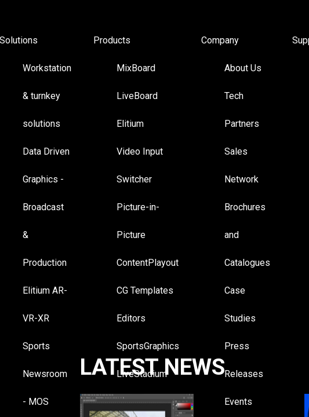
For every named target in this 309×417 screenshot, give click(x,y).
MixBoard (136, 68)
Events (238, 401)
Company (220, 40)
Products (111, 40)
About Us (242, 68)
